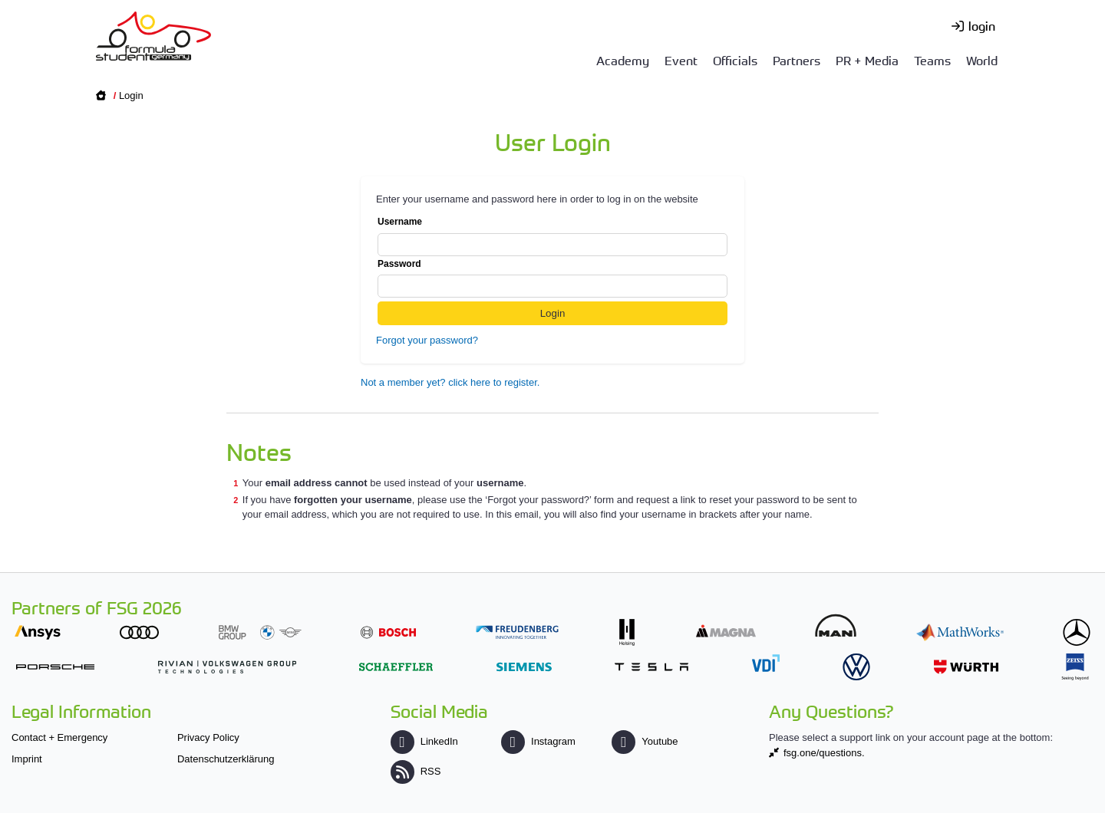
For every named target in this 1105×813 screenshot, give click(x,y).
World (982, 59)
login (981, 25)
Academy (622, 59)
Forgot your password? (427, 340)
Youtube (645, 741)
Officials (735, 59)
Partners (796, 59)
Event (681, 59)
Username (552, 236)
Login (131, 95)
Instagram (538, 741)
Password (552, 278)
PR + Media (867, 59)
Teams (932, 59)
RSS (416, 771)
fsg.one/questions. (824, 753)
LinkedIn (424, 741)
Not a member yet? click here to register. (450, 382)
